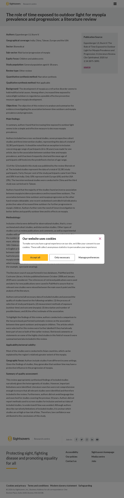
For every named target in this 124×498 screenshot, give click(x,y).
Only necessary (62, 257)
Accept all (35, 257)
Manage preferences (89, 257)
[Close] (100, 238)
